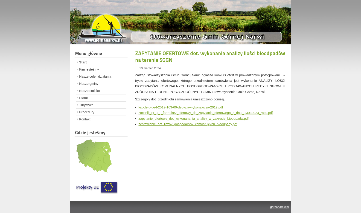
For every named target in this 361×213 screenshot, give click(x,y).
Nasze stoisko (89, 91)
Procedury (86, 112)
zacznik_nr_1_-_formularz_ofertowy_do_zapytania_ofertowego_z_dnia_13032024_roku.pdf (206, 113)
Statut (83, 98)
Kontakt (84, 119)
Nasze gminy (88, 83)
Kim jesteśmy (89, 69)
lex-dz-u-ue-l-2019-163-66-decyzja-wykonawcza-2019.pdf (181, 107)
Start (83, 62)
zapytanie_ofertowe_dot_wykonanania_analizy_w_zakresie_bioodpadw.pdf (194, 118)
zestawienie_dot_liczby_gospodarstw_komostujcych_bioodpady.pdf (188, 124)
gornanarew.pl (279, 207)
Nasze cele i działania (95, 76)
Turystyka (86, 105)
